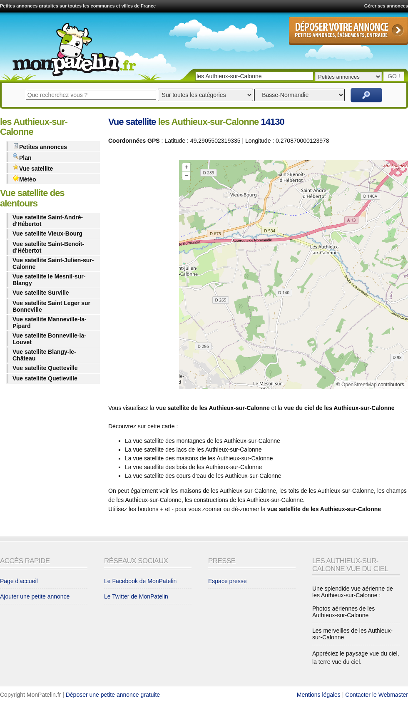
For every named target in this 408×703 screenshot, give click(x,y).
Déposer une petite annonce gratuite (113, 694)
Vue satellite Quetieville (44, 378)
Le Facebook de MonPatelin (140, 581)
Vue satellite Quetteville (45, 368)
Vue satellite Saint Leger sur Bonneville (51, 306)
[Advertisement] (141, 276)
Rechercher (366, 95)
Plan (22, 157)
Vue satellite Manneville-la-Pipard (49, 322)
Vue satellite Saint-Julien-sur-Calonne (53, 263)
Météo (24, 179)
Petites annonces (39, 146)
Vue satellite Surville (40, 292)
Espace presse (227, 581)
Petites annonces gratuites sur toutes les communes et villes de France (78, 5)
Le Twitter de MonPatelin (136, 596)
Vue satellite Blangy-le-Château (44, 355)
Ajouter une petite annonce (35, 596)
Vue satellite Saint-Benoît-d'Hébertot (48, 247)
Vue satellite (32, 168)
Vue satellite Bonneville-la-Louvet (49, 338)
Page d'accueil (19, 581)
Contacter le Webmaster (376, 694)
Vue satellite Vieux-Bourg (47, 233)
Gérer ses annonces (386, 5)
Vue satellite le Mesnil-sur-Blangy (48, 279)
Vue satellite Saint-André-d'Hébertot (47, 220)
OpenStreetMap (359, 385)
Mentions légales (319, 694)
